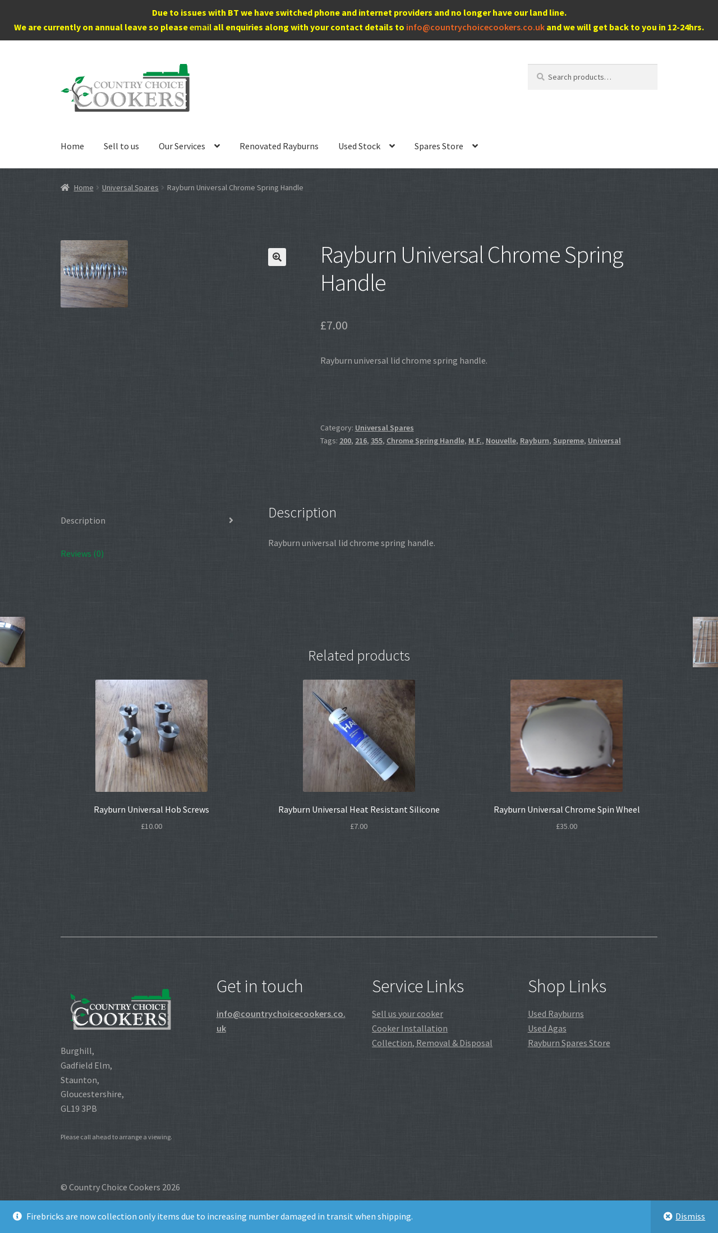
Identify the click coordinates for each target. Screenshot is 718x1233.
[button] (277, 257)
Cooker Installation (410, 1028)
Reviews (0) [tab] (82, 553)
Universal (604, 441)
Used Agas (547, 1028)
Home (72, 146)
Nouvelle (501, 441)
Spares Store (439, 146)
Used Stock (359, 146)
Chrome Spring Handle (425, 441)
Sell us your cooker (407, 1013)
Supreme (568, 441)
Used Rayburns (556, 1013)
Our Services (182, 146)
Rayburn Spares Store (569, 1042)
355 (377, 441)
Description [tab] (83, 520)
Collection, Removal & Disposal (432, 1042)
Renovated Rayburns (279, 146)
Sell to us (121, 146)
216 (361, 441)
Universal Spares (130, 187)
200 (345, 441)
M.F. (475, 441)
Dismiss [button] (690, 1216)
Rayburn (534, 441)
